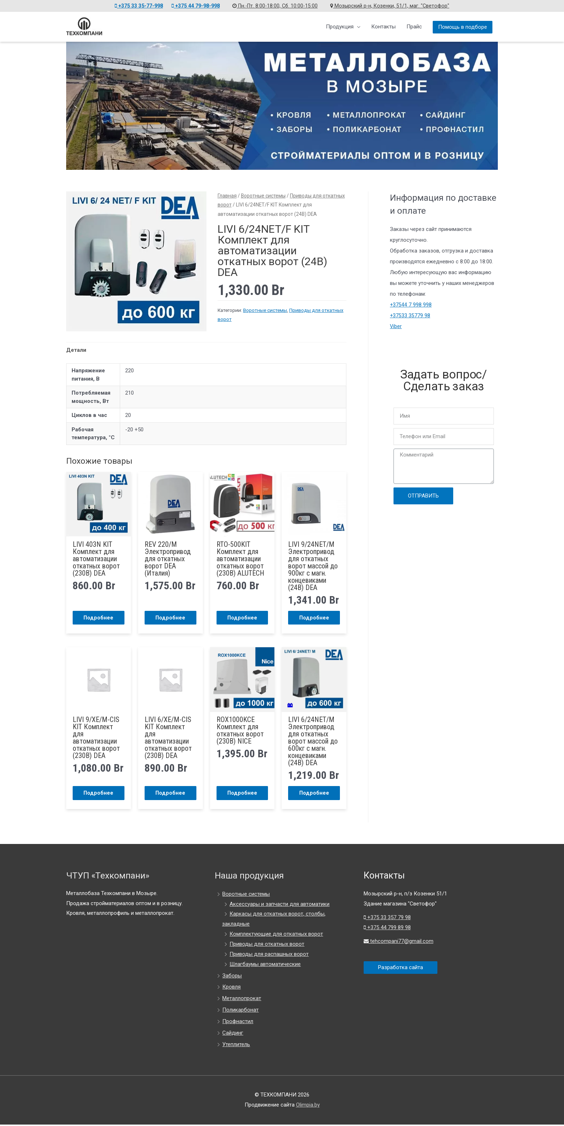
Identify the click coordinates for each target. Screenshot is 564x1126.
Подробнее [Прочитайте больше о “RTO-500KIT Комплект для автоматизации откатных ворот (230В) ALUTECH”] (242, 617)
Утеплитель (236, 1046)
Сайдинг (232, 1034)
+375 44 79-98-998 (194, 6)
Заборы (232, 976)
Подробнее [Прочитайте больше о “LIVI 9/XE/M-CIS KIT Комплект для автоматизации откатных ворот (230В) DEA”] (98, 794)
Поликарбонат (240, 1011)
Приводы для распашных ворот (269, 955)
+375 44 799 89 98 (387, 929)
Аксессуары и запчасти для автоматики (279, 905)
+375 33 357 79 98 (387, 919)
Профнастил (237, 1023)
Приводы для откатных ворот (266, 945)
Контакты (383, 26)
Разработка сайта (400, 969)
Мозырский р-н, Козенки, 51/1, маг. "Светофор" (396, 6)
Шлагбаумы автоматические (265, 965)
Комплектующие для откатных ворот (276, 935)
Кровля (231, 988)
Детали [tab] (76, 350)
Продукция (340, 26)
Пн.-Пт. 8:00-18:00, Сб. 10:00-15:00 (277, 6)
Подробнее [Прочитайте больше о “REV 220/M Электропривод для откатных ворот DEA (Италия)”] (170, 617)
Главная (227, 196)
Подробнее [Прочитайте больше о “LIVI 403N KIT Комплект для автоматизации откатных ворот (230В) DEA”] (98, 617)
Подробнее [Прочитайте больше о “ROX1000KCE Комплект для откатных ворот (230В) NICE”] (242, 794)
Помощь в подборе (462, 27)
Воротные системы (263, 196)
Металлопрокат (241, 999)
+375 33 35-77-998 (133, 6)
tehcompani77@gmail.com (399, 942)
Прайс (414, 26)
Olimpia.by (308, 1106)
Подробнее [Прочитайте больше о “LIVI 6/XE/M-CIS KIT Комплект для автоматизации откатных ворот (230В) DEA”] (170, 794)
